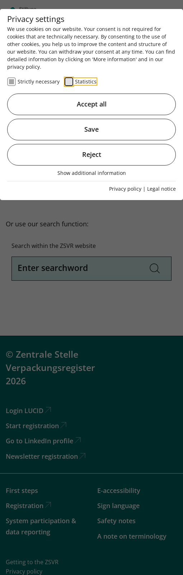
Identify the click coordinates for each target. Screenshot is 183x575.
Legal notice (161, 188)
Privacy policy (125, 188)
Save (91, 129)
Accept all (92, 104)
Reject (91, 154)
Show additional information (91, 172)
